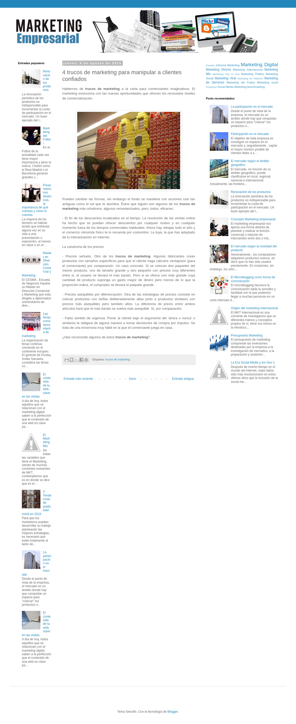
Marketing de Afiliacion (250, 78)
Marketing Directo (218, 69)
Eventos (210, 65)
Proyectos (211, 87)
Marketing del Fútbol (47, 136)
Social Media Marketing (231, 86)
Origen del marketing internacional (254, 308)
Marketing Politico (252, 73)
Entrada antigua (183, 379)
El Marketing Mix (46, 440)
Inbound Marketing (227, 65)
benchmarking (256, 86)
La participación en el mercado (252, 106)
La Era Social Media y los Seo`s (253, 362)
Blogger (172, 711)
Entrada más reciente (78, 379)
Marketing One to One (226, 74)
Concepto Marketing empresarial (253, 219)
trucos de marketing (118, 359)
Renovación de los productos (251, 192)
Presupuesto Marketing (247, 335)
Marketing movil (267, 82)
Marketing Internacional (248, 69)
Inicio (132, 379)
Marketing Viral (225, 78)
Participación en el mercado (250, 134)
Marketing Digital (259, 64)
